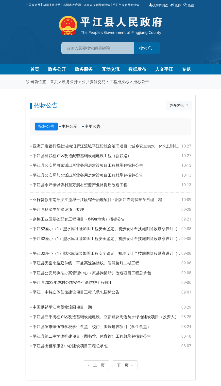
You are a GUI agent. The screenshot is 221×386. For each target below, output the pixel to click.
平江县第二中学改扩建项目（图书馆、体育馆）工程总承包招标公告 (112, 336)
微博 (176, 5)
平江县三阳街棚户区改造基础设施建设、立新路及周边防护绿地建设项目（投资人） (112, 317)
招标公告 (141, 81)
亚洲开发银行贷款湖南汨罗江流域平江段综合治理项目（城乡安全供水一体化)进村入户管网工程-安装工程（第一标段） (112, 146)
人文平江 (164, 69)
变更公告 (93, 126)
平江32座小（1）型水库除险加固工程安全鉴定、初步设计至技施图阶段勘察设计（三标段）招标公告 (112, 229)
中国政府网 (33, 5)
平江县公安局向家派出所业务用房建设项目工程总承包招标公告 (112, 165)
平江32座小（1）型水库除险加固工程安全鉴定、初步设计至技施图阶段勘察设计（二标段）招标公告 (112, 239)
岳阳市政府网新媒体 (126, 5)
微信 (189, 5)
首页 (34, 69)
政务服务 (84, 69)
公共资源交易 (93, 81)
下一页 (125, 365)
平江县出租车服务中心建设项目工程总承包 (112, 346)
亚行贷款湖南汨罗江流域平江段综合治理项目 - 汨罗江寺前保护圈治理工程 (112, 200)
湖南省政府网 (52, 5)
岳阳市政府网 (72, 5)
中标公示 (69, 126)
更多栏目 (177, 105)
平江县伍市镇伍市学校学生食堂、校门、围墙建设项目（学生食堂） (112, 327)
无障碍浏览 (158, 5)
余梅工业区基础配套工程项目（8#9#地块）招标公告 (112, 219)
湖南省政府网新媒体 (97, 5)
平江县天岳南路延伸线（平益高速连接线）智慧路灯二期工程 (112, 263)
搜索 (145, 48)
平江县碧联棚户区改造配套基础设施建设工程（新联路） (112, 156)
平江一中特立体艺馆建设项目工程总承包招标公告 (112, 292)
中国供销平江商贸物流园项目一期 (112, 307)
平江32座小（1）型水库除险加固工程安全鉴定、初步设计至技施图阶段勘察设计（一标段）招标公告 (112, 254)
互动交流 (110, 69)
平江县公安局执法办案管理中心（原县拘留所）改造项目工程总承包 (112, 273)
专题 (186, 69)
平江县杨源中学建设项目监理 (112, 210)
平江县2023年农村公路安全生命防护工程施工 (112, 283)
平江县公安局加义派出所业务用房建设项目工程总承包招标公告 (112, 175)
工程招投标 (119, 81)
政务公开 (57, 69)
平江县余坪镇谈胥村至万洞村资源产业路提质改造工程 (112, 185)
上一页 (96, 365)
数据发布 (137, 69)
